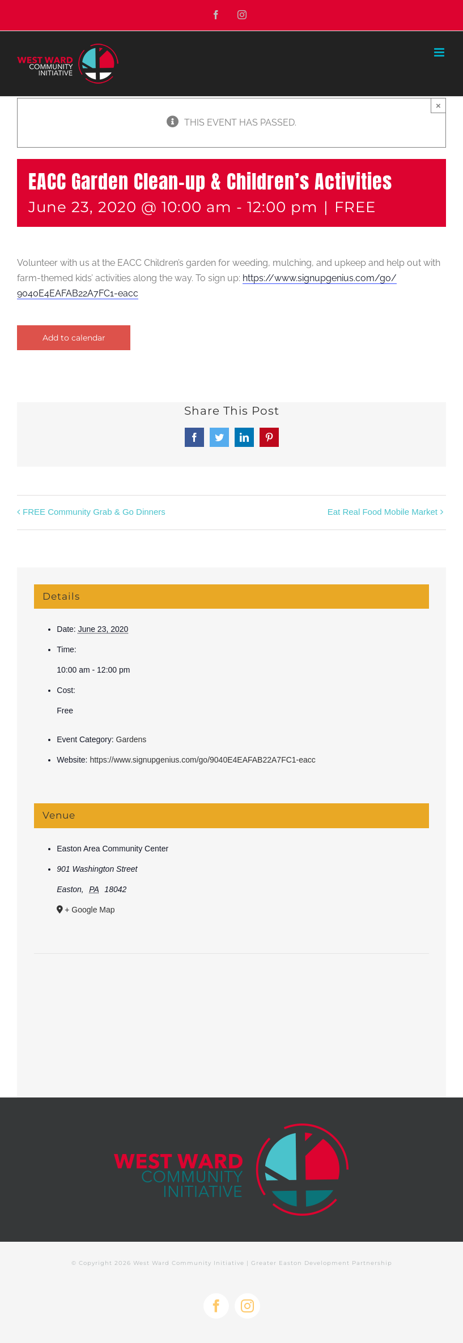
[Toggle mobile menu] (440, 52)
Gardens (131, 739)
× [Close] (438, 105)
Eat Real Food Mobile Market (382, 511)
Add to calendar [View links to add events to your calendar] (74, 338)
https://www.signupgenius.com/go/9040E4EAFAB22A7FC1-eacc (202, 759)
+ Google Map (89, 909)
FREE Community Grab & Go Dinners (94, 511)
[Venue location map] (231, 988)
